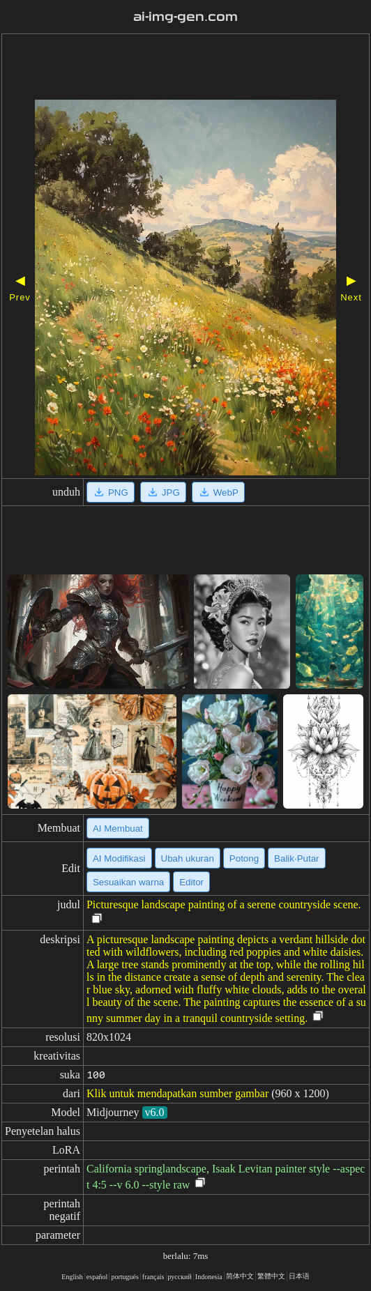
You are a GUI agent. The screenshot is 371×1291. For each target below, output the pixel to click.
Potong (244, 858)
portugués (124, 1277)
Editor (191, 882)
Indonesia (208, 1277)
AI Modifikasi (119, 858)
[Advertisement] (185, 68)
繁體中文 (271, 1276)
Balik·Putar (296, 858)
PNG (110, 492)
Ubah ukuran (187, 858)
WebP (218, 492)
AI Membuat (118, 828)
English (72, 1277)
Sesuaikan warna (128, 882)
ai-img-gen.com (185, 16)
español (97, 1277)
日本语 (299, 1276)
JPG (163, 492)
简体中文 (240, 1276)
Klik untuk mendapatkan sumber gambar (177, 1093)
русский (180, 1277)
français (153, 1277)
